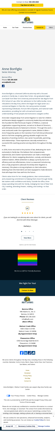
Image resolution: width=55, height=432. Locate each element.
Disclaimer (27, 373)
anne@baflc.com (8, 82)
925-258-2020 (12, 80)
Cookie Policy (31, 396)
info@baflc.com (27, 319)
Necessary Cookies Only (26, 426)
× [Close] (53, 416)
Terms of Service (25, 402)
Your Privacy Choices (15, 396)
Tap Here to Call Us (27, 5)
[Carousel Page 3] (29, 231)
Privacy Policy (27, 376)
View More (27, 238)
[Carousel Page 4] (33, 231)
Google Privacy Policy (41, 400)
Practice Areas (27, 27)
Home (5, 27)
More (51, 27)
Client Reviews (27, 199)
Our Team (15, 27)
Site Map (27, 378)
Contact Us (39, 27)
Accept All (9, 426)
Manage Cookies (43, 396)
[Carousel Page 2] (26, 231)
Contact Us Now (27, 290)
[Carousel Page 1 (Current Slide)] (22, 231)
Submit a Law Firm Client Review (27, 244)
